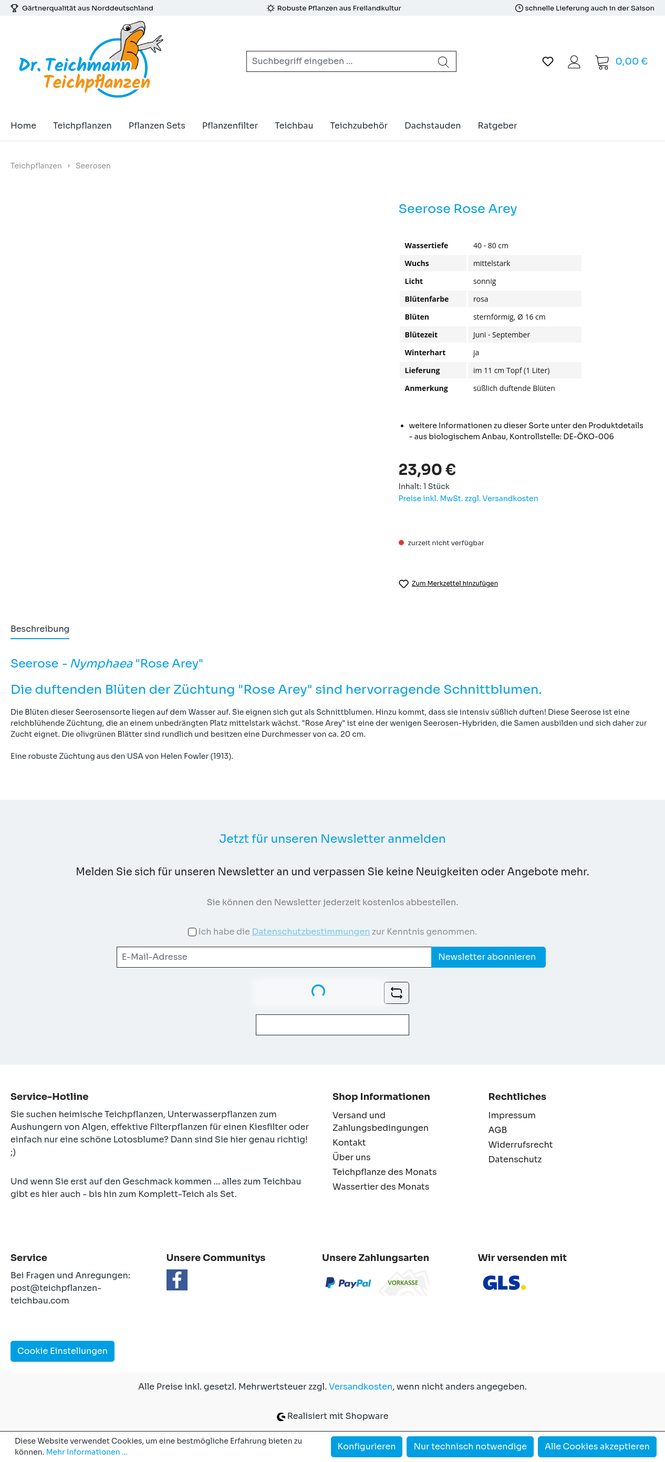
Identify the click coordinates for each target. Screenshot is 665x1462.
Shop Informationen (381, 1097)
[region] (194, 329)
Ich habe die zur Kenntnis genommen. (337, 931)
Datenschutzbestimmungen (311, 931)
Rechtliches (517, 1097)
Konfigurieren (367, 1446)
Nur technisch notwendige (470, 1446)
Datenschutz (515, 1159)
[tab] (40, 629)
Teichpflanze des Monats (384, 1172)
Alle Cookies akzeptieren (597, 1446)
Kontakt (349, 1142)
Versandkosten (360, 1386)
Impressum (512, 1115)
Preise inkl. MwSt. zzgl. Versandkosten (468, 498)
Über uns (351, 1157)
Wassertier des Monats (380, 1186)
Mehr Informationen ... (87, 1452)
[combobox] (339, 61)
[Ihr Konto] (574, 61)
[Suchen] (443, 61)
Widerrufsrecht (521, 1144)
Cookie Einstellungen (62, 1351)
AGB (498, 1130)
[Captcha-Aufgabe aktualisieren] (396, 993)
